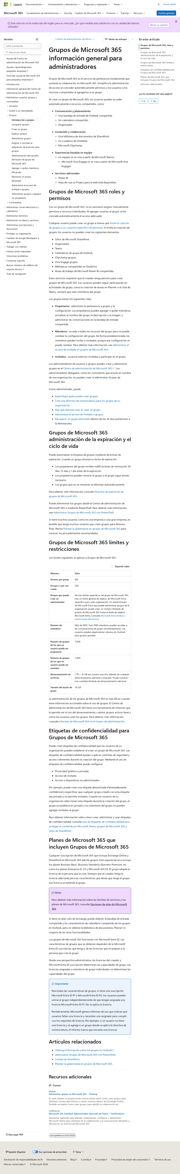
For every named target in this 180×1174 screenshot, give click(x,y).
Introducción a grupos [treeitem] (23, 119)
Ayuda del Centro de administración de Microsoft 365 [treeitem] (22, 60)
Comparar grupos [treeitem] (20, 124)
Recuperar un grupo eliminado (72, 419)
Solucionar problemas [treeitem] (17, 255)
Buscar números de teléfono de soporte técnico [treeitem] (22, 267)
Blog (72, 1159)
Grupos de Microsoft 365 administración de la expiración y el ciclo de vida (157, 55)
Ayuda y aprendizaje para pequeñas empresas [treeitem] (19, 69)
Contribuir (86, 1159)
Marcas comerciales (14, 1164)
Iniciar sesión (169, 4)
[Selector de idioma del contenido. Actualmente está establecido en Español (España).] (15, 1152)
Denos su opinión (159, 24)
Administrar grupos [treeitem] (21, 138)
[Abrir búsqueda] (158, 4)
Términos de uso (162, 1159)
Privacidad (100, 1159)
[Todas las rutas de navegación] (52, 39)
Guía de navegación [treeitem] (16, 273)
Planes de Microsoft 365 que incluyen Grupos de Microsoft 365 (158, 78)
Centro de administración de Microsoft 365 (74, 39)
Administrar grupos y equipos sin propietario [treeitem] (26, 195)
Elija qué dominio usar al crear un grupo (77, 409)
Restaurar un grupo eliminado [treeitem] (21, 178)
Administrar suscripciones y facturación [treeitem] (20, 227)
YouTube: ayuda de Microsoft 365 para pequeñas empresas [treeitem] (23, 77)
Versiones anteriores (56, 1159)
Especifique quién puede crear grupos (76, 396)
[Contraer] (37, 39)
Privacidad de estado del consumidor (129, 1159)
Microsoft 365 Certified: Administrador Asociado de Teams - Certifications (86, 1113)
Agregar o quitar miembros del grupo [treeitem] (25, 170)
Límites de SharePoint (67, 1059)
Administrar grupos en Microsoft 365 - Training (73, 1094)
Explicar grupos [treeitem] (19, 133)
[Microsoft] (6, 4)
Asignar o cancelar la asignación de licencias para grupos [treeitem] (25, 146)
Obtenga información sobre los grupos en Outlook (83, 1050)
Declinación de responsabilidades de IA (23, 1159)
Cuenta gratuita (166, 13)
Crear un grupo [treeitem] (19, 129)
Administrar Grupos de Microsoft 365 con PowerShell (83, 512)
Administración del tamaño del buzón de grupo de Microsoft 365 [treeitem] (25, 159)
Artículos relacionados (151, 84)
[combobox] (22, 46)
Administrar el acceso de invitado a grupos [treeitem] (24, 187)
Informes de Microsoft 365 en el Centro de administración (91, 721)
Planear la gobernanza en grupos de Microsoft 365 (91, 528)
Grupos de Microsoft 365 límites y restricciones (157, 64)
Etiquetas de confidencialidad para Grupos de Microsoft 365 (157, 71)
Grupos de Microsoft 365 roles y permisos (157, 47)
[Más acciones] (133, 39)
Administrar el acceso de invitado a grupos (79, 414)
